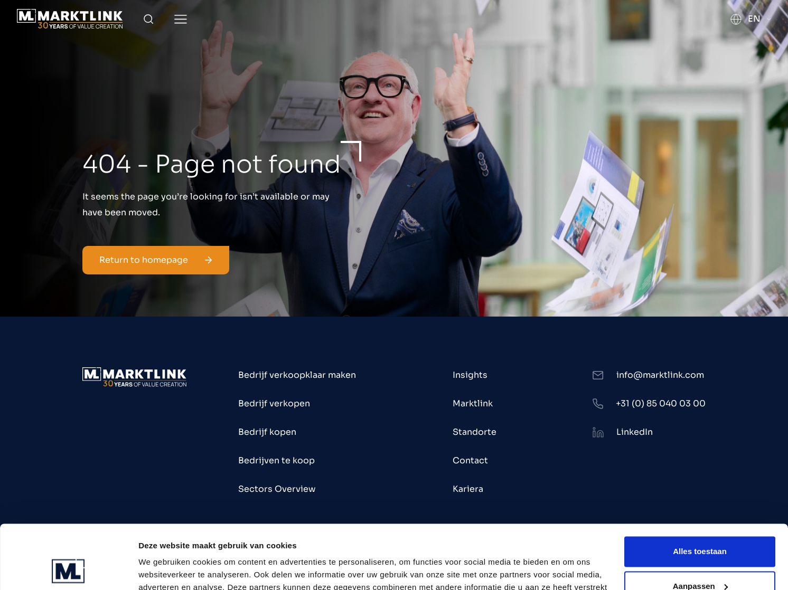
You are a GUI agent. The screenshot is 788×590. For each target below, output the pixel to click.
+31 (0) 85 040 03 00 (661, 403)
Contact (470, 460)
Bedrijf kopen (267, 431)
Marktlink (473, 403)
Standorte (474, 431)
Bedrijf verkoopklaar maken (297, 374)
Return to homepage (155, 259)
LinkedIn (634, 431)
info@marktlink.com (660, 374)
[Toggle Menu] (180, 19)
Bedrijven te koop (276, 460)
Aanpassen (700, 525)
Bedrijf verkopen (274, 403)
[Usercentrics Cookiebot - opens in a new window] (68, 569)
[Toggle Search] (148, 19)
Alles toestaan (700, 491)
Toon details (161, 569)
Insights (470, 374)
